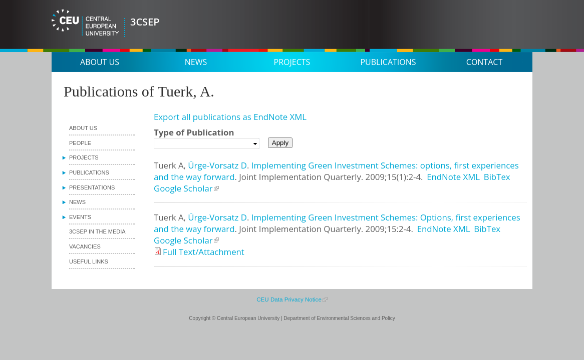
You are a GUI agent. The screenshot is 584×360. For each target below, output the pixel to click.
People (80, 143)
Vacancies (85, 247)
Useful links (88, 261)
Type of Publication (194, 132)
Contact (484, 62)
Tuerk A (169, 165)
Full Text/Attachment (203, 252)
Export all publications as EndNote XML (230, 116)
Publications (388, 62)
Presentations (92, 187)
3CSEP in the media (97, 231)
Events (80, 217)
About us (99, 62)
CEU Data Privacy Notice (289, 299)
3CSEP (145, 21)
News (196, 62)
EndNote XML (453, 176)
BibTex (497, 176)
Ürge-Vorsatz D (217, 165)
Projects (292, 62)
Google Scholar (183, 188)
